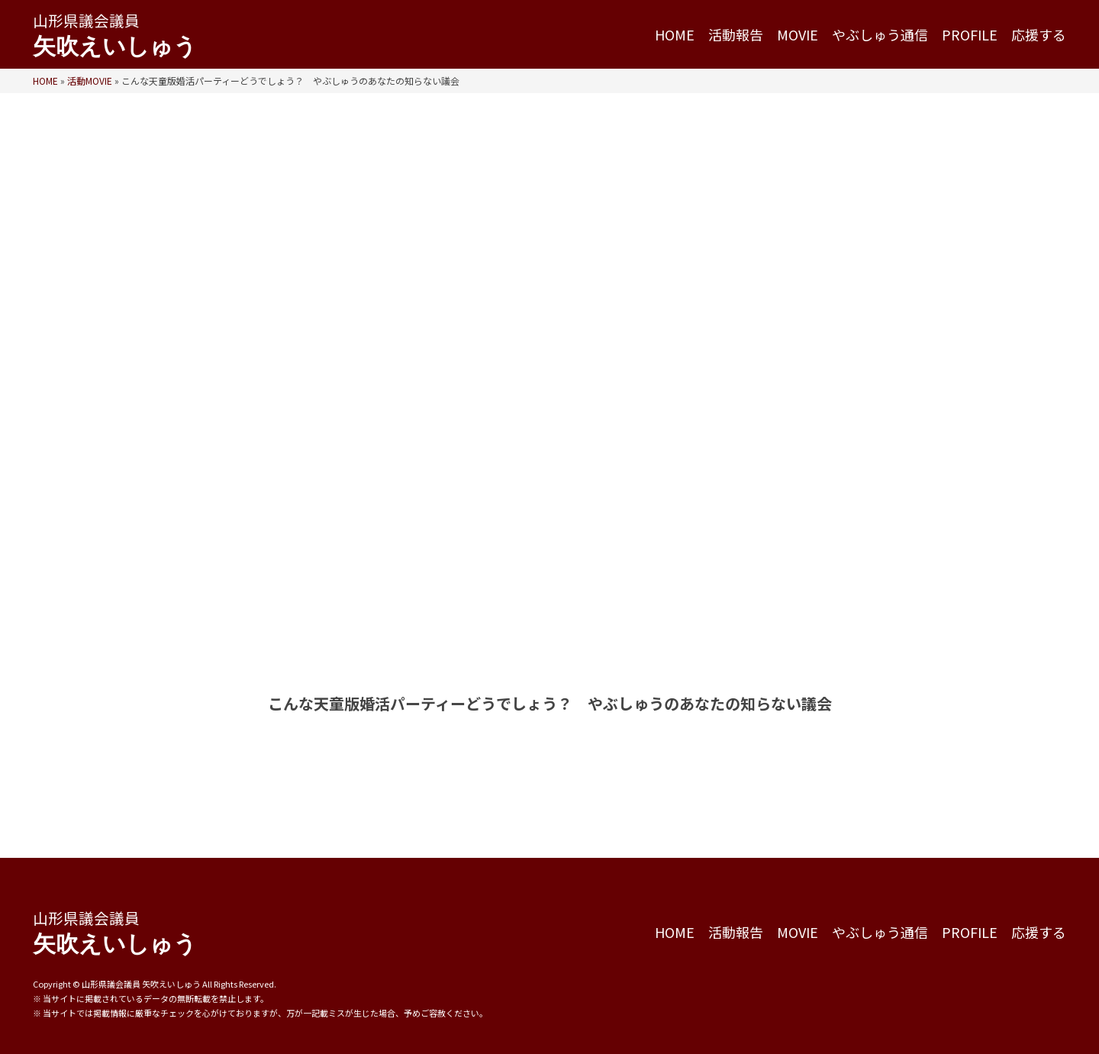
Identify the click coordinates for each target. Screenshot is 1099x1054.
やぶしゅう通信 (880, 34)
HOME (675, 34)
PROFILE (969, 34)
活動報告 (735, 34)
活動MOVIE (89, 80)
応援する (1038, 34)
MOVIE (797, 34)
